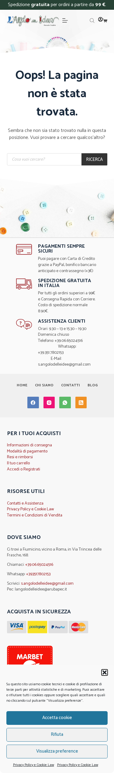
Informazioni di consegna (29, 445)
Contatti (70, 385)
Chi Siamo (44, 385)
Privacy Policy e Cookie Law (33, 765)
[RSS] (81, 402)
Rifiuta (57, 734)
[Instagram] (49, 402)
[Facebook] (33, 402)
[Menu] (65, 20)
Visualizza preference (57, 751)
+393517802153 (38, 574)
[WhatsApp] (65, 402)
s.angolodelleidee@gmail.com (47, 583)
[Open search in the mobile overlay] (92, 20)
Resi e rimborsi (20, 457)
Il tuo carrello (18, 463)
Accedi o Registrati (23, 469)
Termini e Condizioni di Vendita (34, 515)
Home (22, 385)
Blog (93, 385)
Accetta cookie (57, 718)
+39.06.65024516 (39, 564)
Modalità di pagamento (27, 451)
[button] (105, 672)
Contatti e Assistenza (25, 503)
